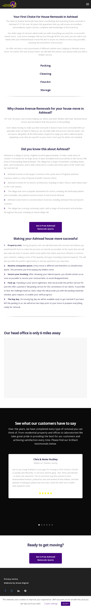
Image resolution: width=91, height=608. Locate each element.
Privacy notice (11, 579)
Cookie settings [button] (51, 603)
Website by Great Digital (16, 583)
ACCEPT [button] (66, 603)
